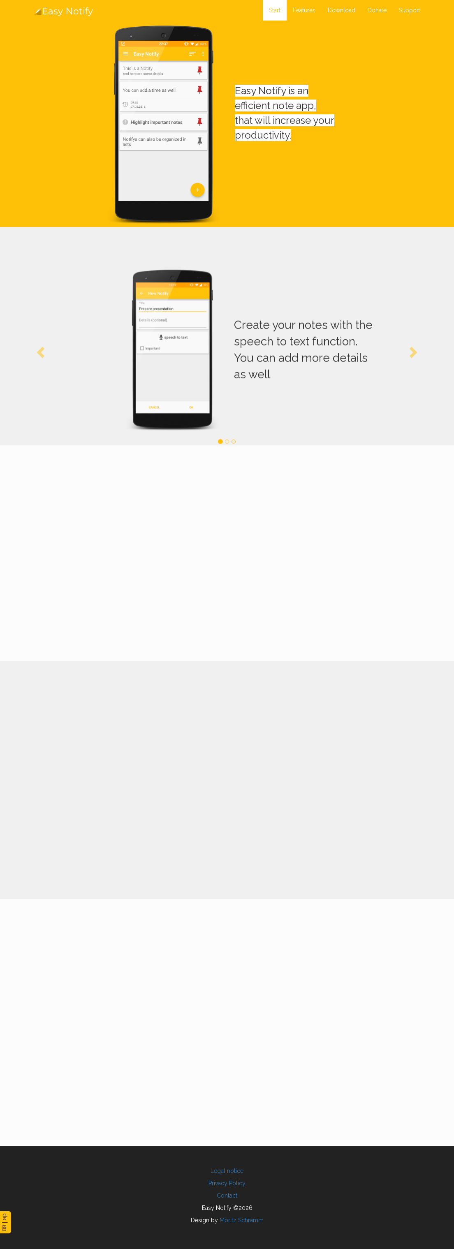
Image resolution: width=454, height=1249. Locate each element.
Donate (377, 10)
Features (304, 10)
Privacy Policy (227, 1183)
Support (409, 10)
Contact (227, 1195)
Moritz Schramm (242, 1220)
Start (274, 10)
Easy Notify (63, 11)
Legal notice (227, 1171)
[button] (39, 351)
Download (341, 10)
